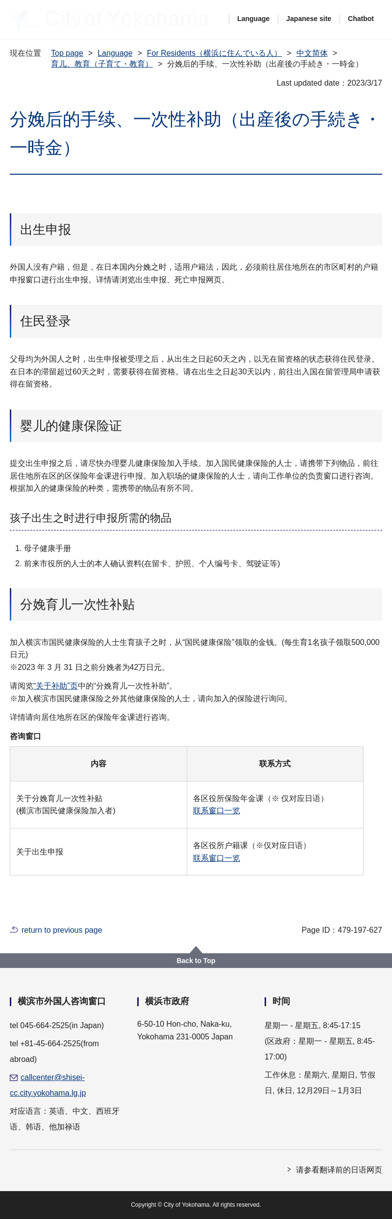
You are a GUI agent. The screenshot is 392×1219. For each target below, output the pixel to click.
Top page (67, 53)
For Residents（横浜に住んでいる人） (214, 53)
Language (253, 19)
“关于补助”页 (55, 686)
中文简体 (312, 53)
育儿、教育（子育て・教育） (102, 64)
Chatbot (361, 19)
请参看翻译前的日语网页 (339, 1170)
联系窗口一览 (216, 810)
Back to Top (195, 961)
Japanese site (308, 19)
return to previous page (62, 930)
